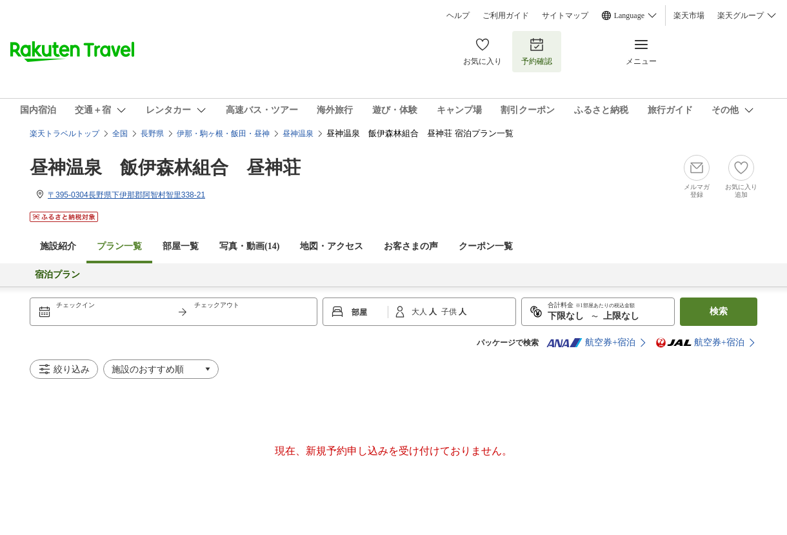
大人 (420, 311)
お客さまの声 (411, 246)
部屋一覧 (181, 246)
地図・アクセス (331, 246)
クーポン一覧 (486, 246)
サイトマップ (565, 15)
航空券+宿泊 (590, 343)
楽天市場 (688, 15)
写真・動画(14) (249, 246)
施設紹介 (58, 246)
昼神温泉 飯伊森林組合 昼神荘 (165, 167)
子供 (450, 311)
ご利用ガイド (506, 15)
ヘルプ (458, 15)
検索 (719, 311)
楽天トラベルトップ (64, 133)
